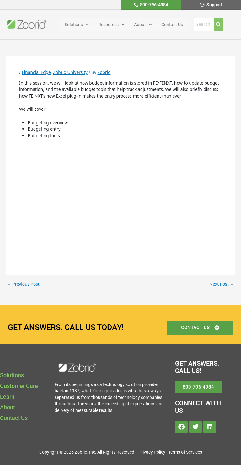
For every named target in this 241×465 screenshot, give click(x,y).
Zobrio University (70, 72)
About (143, 24)
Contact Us (172, 24)
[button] (77, 24)
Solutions (77, 24)
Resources (111, 24)
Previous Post (23, 284)
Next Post (221, 284)
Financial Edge (36, 72)
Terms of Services (185, 452)
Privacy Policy (151, 452)
